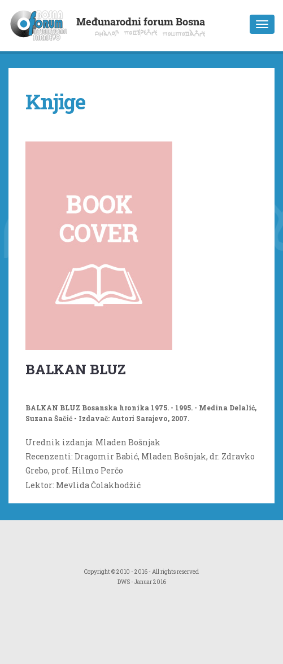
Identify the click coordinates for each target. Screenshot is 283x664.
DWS (123, 582)
